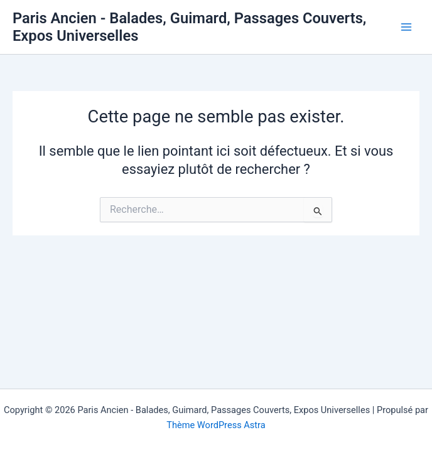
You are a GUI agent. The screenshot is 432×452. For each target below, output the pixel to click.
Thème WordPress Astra (215, 425)
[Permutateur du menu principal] (406, 27)
